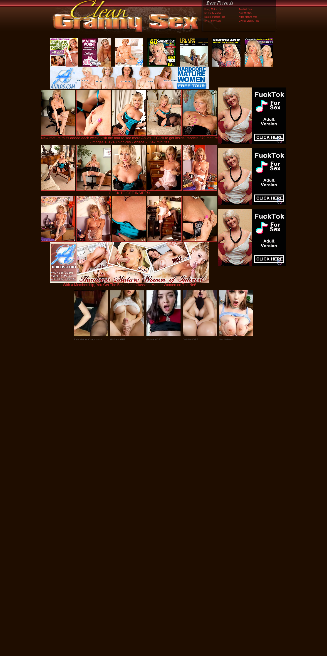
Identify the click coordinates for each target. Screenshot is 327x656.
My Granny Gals (212, 21)
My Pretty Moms (212, 13)
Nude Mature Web (248, 17)
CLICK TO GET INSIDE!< (129, 193)
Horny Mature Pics (213, 9)
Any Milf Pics (245, 9)
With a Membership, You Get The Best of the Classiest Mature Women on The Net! (129, 283)
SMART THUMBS (172, 561)
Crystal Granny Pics (249, 21)
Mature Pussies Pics (214, 17)
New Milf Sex (245, 13)
